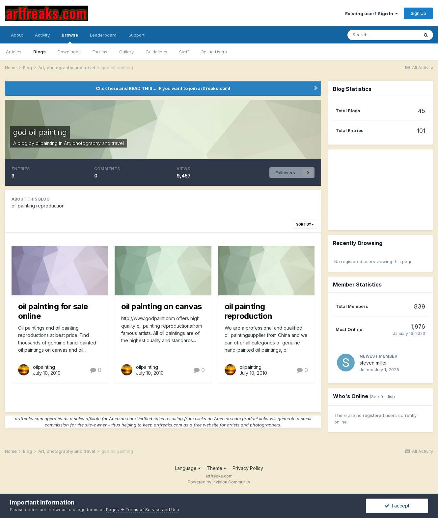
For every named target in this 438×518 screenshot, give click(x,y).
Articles (13, 51)
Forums (100, 51)
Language (188, 468)
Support (136, 35)
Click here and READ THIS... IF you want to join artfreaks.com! (163, 88)
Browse (70, 37)
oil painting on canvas (161, 306)
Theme (216, 468)
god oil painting (40, 132)
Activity (42, 35)
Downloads (69, 51)
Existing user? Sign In (371, 13)
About (17, 35)
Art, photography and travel (94, 143)
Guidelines (156, 51)
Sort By (305, 224)
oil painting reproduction (248, 311)
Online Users (214, 51)
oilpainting (47, 143)
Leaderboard (103, 35)
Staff (184, 51)
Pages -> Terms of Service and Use (142, 509)
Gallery (126, 51)
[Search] (383, 35)
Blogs (39, 51)
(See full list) (382, 396)
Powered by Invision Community (219, 481)
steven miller (373, 363)
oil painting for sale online (53, 311)
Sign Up (418, 13)
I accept (397, 505)
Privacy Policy (248, 468)
